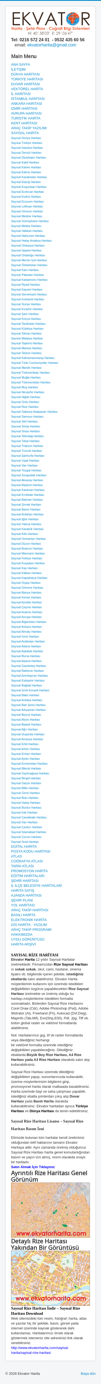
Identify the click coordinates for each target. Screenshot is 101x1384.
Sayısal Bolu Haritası (25, 797)
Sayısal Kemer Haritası (26, 597)
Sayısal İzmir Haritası (25, 636)
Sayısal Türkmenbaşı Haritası (30, 372)
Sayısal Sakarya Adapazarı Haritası (34, 411)
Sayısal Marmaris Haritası (28, 553)
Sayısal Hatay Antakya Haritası (31, 240)
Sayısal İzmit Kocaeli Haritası (30, 690)
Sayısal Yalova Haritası (26, 524)
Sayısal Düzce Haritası (26, 543)
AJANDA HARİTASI (26, 895)
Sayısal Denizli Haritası (26, 152)
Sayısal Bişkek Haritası (26, 724)
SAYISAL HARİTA (25, 133)
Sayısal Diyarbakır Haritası (28, 157)
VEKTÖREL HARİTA (27, 89)
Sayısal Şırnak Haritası (26, 504)
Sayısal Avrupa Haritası (26, 617)
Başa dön (88, 1374)
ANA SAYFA (20, 64)
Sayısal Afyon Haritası (25, 719)
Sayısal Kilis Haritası (24, 533)
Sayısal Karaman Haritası (28, 489)
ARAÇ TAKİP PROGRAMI (31, 930)
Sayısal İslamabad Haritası (28, 832)
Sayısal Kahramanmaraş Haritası (32, 358)
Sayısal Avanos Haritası (26, 612)
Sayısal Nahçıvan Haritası (28, 235)
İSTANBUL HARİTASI (28, 99)
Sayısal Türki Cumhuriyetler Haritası (34, 362)
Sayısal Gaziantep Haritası (28, 665)
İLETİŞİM (18, 69)
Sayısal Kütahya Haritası (27, 328)
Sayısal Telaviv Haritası (26, 353)
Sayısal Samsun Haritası (27, 416)
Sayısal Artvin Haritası (25, 749)
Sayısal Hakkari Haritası (27, 230)
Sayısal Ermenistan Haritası (29, 763)
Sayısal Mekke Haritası (26, 226)
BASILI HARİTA (23, 915)
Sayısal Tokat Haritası (25, 441)
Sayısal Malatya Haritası (27, 338)
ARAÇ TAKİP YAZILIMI (29, 128)
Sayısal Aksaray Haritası (27, 480)
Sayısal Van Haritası (24, 465)
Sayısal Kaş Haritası (24, 568)
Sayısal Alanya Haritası (26, 592)
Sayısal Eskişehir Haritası (28, 680)
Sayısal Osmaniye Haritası (28, 538)
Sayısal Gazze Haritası (26, 783)
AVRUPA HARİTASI (26, 113)
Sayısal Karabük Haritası (27, 529)
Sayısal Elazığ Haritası (26, 182)
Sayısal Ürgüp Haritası (26, 582)
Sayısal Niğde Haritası (25, 397)
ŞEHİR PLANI (22, 900)
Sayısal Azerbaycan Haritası (29, 675)
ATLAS (16, 856)
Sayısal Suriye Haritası (26, 304)
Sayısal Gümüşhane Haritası (30, 221)
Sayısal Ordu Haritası (25, 401)
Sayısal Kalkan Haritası (26, 573)
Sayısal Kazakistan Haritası (29, 177)
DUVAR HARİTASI (25, 84)
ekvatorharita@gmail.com (51, 45)
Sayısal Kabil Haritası (25, 162)
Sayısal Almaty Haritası (26, 631)
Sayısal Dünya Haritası (26, 138)
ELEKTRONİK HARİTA (29, 920)
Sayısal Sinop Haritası (25, 426)
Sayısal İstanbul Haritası (27, 147)
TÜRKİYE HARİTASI (27, 79)
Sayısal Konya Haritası (26, 318)
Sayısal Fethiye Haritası (26, 558)
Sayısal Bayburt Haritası (27, 485)
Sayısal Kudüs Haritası (26, 196)
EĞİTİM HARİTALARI (27, 876)
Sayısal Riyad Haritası (25, 284)
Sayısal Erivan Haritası (26, 753)
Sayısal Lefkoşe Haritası (27, 206)
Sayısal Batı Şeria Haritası (28, 705)
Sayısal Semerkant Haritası (29, 294)
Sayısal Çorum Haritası (26, 836)
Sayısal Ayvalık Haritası (26, 602)
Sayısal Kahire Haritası (26, 167)
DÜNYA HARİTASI (25, 74)
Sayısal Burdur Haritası (26, 807)
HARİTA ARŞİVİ (23, 944)
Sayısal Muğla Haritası (26, 377)
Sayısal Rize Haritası (25, 406)
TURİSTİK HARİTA (26, 118)
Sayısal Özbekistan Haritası (29, 265)
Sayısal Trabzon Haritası (27, 445)
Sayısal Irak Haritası (24, 812)
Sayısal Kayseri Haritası (27, 289)
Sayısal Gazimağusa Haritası (30, 773)
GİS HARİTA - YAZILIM (29, 925)
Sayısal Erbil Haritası (25, 744)
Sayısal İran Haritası (24, 822)
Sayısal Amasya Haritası (27, 739)
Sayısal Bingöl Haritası (26, 778)
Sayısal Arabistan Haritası (28, 641)
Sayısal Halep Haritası (25, 802)
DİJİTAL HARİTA (24, 846)
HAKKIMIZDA (21, 934)
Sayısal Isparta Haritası (26, 250)
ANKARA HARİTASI (26, 104)
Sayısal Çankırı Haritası (26, 827)
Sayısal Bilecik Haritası (26, 768)
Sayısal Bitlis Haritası (25, 788)
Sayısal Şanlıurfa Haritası (27, 455)
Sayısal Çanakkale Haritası (29, 817)
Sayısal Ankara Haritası (26, 626)
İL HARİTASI (21, 94)
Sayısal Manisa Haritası (26, 348)
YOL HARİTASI (23, 905)
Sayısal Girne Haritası (25, 793)
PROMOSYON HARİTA (29, 871)
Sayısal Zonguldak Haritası (28, 475)
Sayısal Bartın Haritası (25, 509)
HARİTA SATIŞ (22, 890)
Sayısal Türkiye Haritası (26, 142)
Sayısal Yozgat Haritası (26, 470)
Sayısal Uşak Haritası (25, 460)
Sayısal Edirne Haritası (26, 172)
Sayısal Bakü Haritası (25, 695)
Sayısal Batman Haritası (27, 499)
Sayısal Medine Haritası (26, 216)
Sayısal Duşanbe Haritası (27, 734)
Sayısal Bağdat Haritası (26, 685)
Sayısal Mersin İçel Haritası (29, 260)
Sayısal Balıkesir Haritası (27, 670)
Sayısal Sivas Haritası (25, 431)
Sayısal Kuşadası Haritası (28, 563)
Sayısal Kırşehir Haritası (27, 309)
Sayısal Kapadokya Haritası (29, 577)
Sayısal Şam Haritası (25, 314)
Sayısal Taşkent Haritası (27, 343)
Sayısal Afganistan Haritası (28, 621)
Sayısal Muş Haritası (24, 387)
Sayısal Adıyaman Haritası (28, 709)
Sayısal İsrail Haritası (25, 841)
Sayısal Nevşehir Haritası (27, 392)
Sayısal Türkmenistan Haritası (31, 382)
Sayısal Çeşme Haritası (26, 607)
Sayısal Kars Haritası (25, 270)
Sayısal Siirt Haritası (24, 421)
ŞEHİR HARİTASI (25, 881)
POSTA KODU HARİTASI (30, 851)
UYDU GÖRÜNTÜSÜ (27, 939)
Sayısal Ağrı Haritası (24, 729)
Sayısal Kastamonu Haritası (29, 279)
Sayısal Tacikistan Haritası (28, 323)
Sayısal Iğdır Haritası (25, 519)
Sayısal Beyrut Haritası (26, 714)
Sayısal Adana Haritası (26, 646)
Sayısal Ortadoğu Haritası (28, 255)
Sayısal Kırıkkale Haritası (27, 494)
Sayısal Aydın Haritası (25, 758)
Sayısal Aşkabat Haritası (27, 651)
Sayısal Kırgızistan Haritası (29, 186)
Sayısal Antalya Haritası (26, 700)
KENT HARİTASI (24, 123)
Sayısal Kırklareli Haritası (27, 299)
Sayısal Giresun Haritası (27, 211)
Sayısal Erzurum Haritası (27, 201)
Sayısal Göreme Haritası (27, 587)
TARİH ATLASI (22, 866)
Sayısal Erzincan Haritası (27, 191)
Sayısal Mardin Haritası (26, 367)
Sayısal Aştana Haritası (26, 661)
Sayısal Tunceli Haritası (26, 450)
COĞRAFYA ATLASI (27, 861)
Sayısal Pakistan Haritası (27, 274)
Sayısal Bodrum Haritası (27, 548)
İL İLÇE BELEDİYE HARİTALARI (36, 886)
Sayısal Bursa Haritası (25, 656)
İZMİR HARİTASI (24, 108)
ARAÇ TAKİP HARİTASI (29, 910)
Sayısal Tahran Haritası (26, 333)
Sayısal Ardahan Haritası (27, 514)
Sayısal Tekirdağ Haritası (27, 436)
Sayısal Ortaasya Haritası (28, 245)
